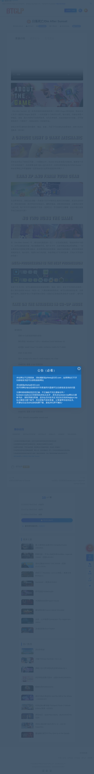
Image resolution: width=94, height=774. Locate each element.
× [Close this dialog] (79, 368)
